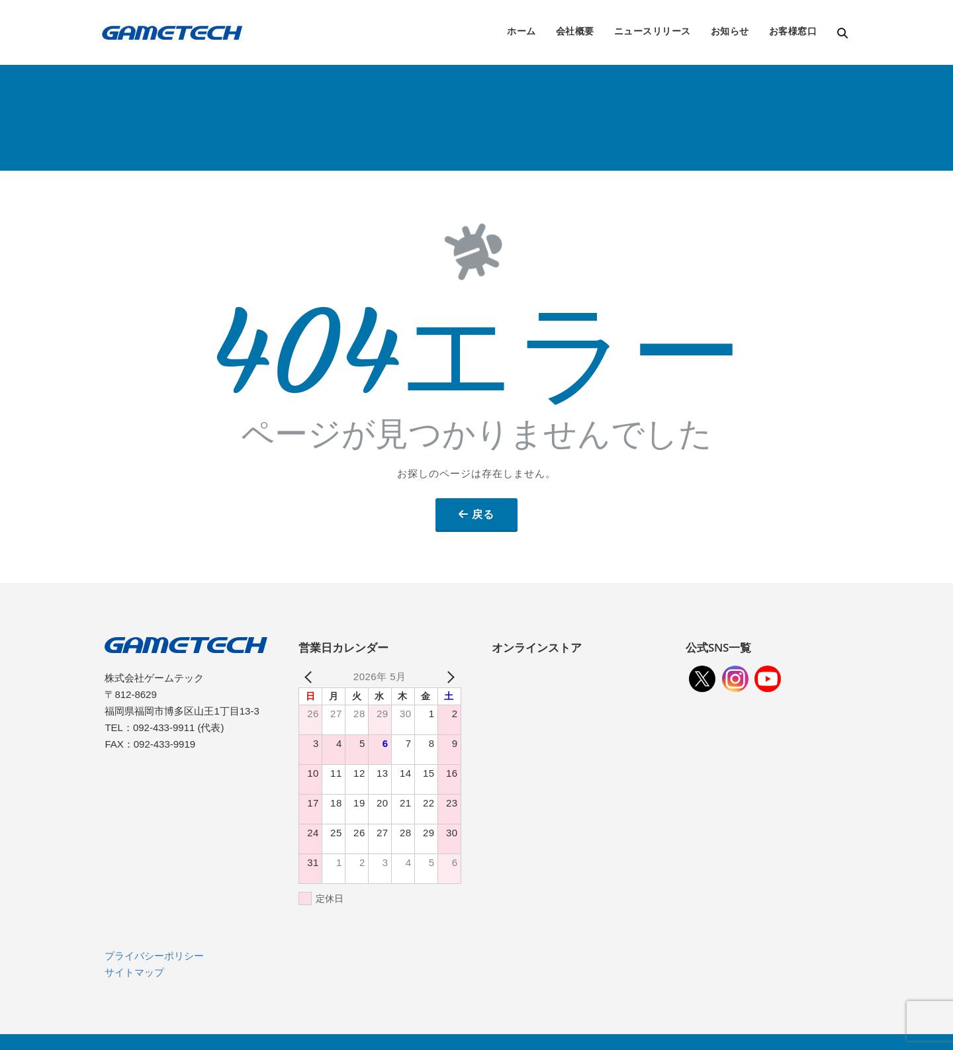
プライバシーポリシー (154, 955)
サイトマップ (134, 972)
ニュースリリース (652, 30)
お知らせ (730, 30)
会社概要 (575, 30)
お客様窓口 (793, 30)
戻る (483, 514)
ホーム (521, 30)
